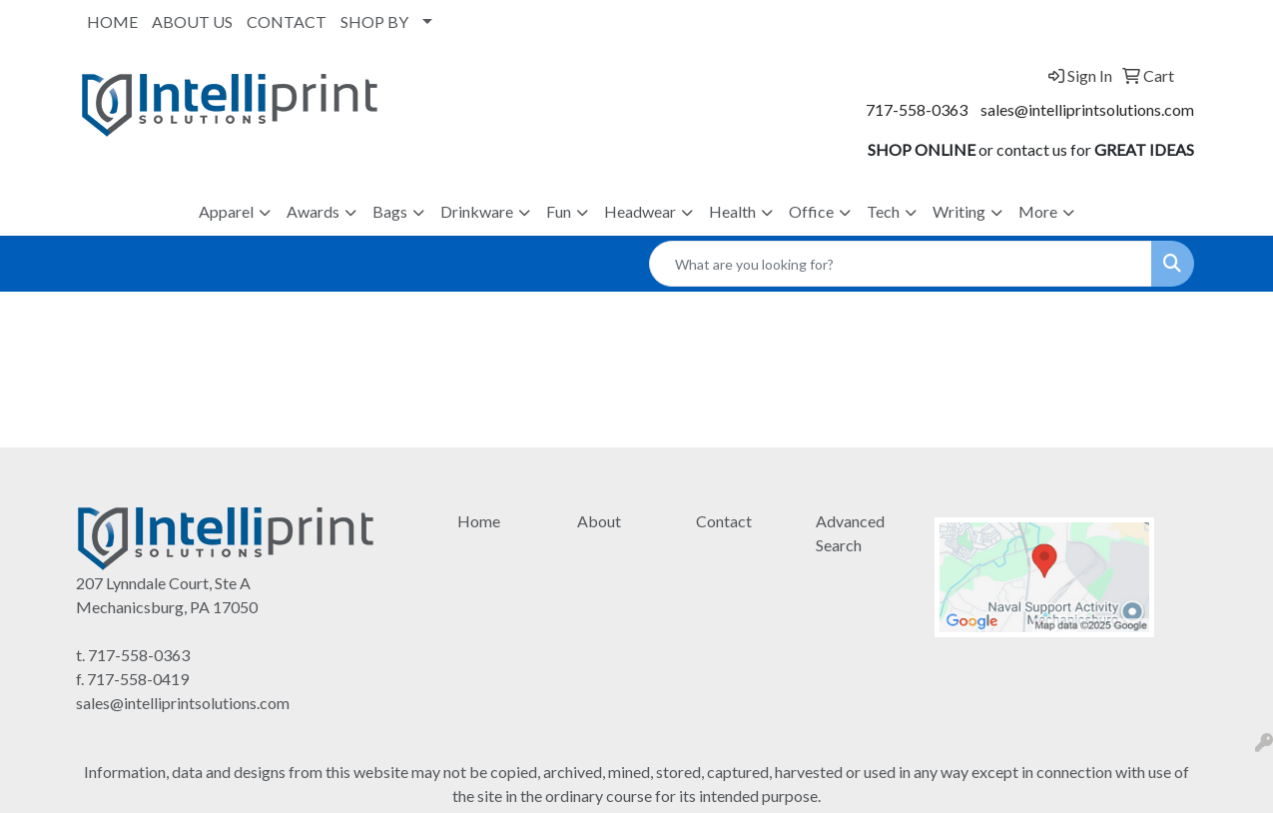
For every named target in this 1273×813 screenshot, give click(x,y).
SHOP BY (374, 21)
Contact (724, 520)
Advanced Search (850, 532)
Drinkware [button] (476, 211)
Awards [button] (313, 211)
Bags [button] (389, 211)
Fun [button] (558, 211)
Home (478, 520)
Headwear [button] (640, 211)
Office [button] (811, 211)
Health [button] (732, 211)
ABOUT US (192, 21)
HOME (112, 21)
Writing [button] (959, 211)
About (599, 520)
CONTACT (286, 21)
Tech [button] (883, 211)
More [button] (1037, 211)
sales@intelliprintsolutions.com (1087, 109)
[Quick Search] (900, 264)
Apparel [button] (226, 211)
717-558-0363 (916, 109)
